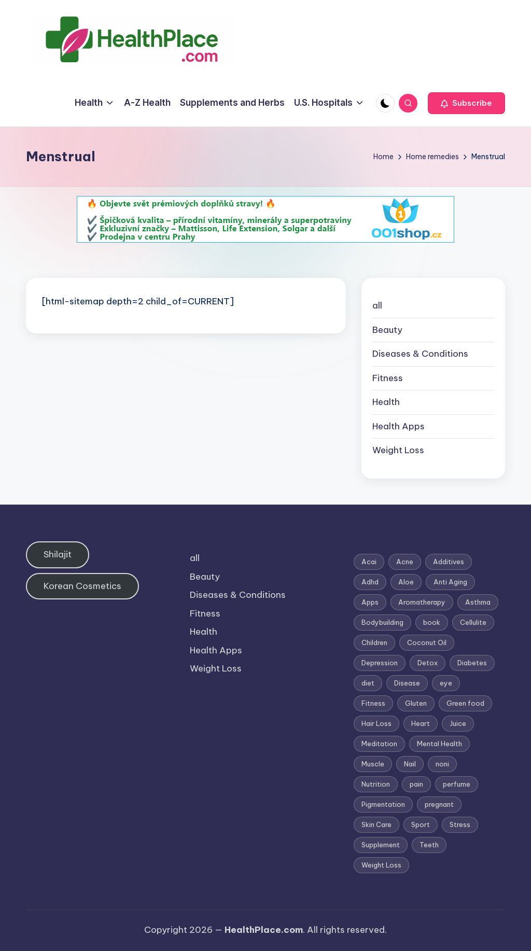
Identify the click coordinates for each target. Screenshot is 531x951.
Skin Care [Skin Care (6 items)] (376, 824)
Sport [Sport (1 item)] (420, 824)
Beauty (387, 329)
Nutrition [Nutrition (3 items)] (375, 784)
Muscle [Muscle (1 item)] (372, 764)
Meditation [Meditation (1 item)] (379, 743)
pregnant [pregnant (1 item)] (439, 804)
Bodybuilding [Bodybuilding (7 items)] (382, 622)
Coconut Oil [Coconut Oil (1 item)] (426, 642)
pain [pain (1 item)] (416, 784)
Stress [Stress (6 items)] (460, 824)
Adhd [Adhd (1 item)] (370, 582)
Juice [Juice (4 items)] (458, 723)
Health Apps (398, 426)
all (377, 305)
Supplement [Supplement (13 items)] (380, 845)
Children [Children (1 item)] (374, 642)
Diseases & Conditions (420, 353)
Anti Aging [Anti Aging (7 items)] (450, 582)
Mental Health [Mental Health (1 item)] (439, 743)
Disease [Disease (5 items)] (407, 683)
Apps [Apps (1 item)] (370, 602)
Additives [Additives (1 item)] (448, 561)
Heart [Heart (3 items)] (420, 723)
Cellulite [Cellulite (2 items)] (473, 622)
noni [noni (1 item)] (442, 764)
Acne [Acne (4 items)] (404, 561)
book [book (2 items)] (431, 622)
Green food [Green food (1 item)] (465, 703)
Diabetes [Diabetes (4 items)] (472, 663)
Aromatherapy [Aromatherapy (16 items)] (421, 602)
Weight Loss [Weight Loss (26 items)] (381, 865)
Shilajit (58, 554)
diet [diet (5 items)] (367, 683)
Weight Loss (398, 450)
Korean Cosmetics (82, 586)
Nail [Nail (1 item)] (410, 764)
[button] (466, 103)
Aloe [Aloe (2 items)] (406, 582)
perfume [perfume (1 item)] (456, 784)
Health (386, 402)
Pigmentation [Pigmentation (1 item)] (383, 804)
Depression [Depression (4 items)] (379, 663)
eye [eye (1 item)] (446, 683)
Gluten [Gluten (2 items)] (416, 703)
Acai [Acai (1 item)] (368, 561)
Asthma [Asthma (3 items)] (478, 602)
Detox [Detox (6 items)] (427, 663)
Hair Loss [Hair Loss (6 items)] (376, 723)
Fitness (387, 378)
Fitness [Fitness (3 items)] (373, 703)
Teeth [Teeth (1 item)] (429, 845)
